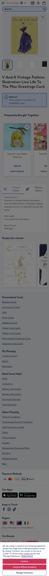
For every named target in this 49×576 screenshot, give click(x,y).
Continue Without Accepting (24, 567)
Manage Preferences (24, 573)
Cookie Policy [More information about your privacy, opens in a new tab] (27, 556)
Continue (24, 561)
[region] (24, 559)
